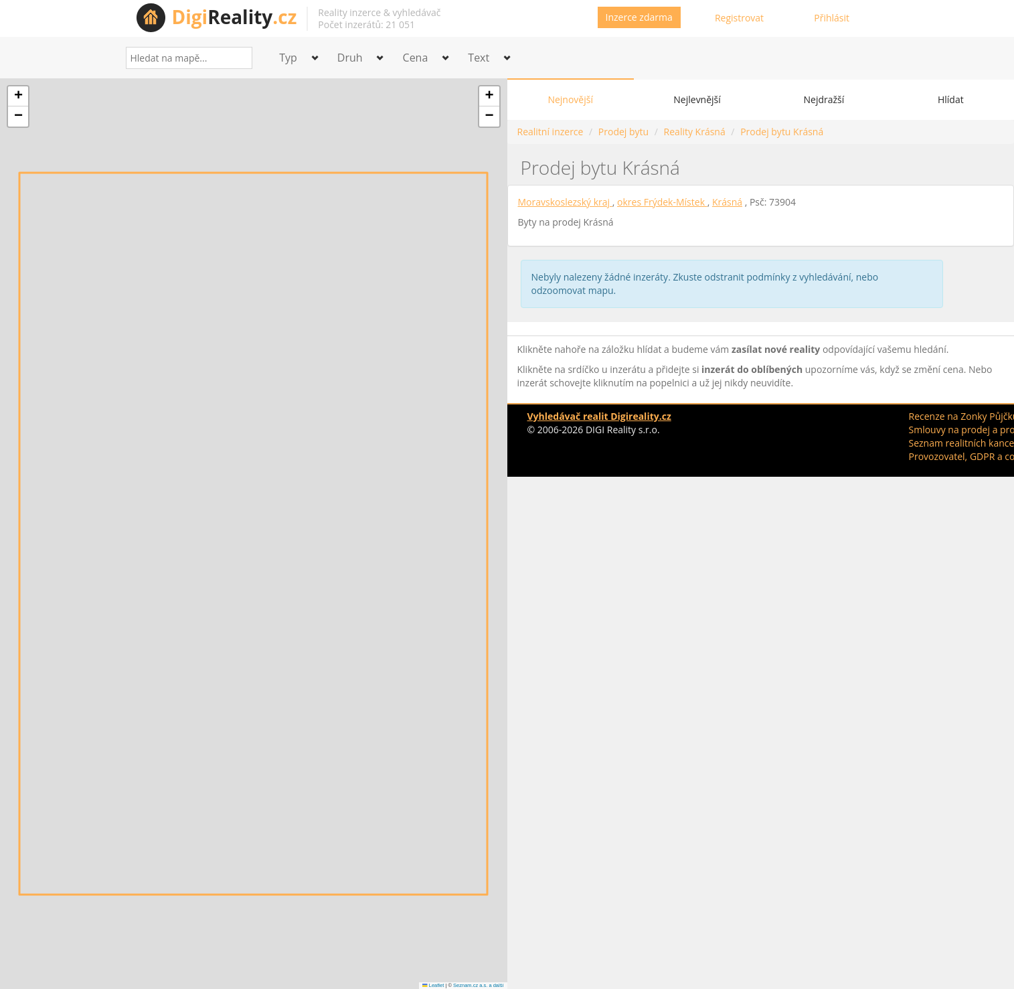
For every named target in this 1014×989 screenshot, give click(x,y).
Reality (234, 16)
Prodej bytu (623, 131)
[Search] (237, 58)
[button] (18, 96)
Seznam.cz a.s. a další (478, 985)
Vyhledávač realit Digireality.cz (599, 416)
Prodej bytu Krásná (781, 131)
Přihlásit (831, 17)
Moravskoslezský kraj (565, 202)
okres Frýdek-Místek (662, 202)
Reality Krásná (695, 131)
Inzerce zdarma (639, 17)
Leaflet (433, 985)
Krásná (727, 202)
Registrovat (739, 17)
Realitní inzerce (550, 131)
